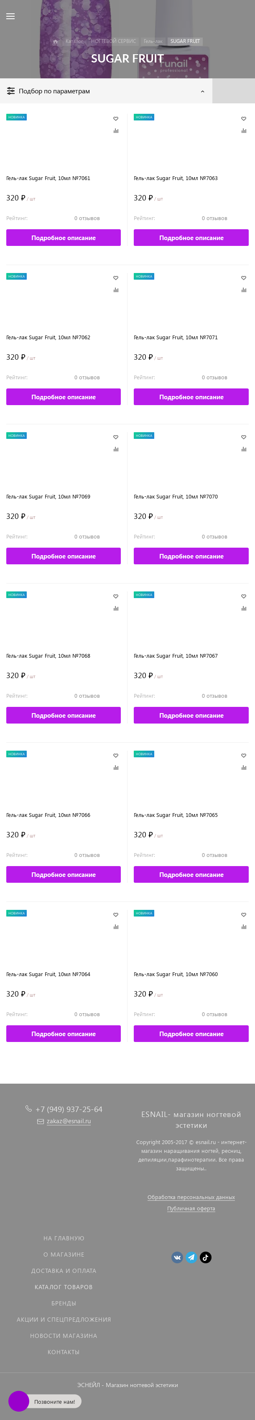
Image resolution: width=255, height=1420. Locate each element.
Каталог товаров (64, 1287)
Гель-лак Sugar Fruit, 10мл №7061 (48, 177)
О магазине (63, 1254)
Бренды (63, 1303)
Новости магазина (63, 1336)
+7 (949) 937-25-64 (68, 1109)
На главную (63, 1238)
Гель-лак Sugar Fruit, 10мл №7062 (48, 337)
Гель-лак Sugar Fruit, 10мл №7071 (176, 337)
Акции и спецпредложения (64, 1319)
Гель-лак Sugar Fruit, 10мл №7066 (48, 814)
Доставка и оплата (64, 1271)
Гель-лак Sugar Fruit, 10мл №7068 (48, 655)
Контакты (64, 1352)
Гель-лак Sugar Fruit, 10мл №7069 (48, 496)
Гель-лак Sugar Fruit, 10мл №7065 (176, 814)
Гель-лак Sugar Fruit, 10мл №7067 (176, 655)
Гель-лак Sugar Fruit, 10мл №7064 (48, 973)
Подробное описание (63, 237)
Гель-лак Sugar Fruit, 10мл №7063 (176, 177)
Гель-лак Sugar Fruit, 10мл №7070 (176, 496)
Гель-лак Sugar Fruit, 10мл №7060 (176, 973)
